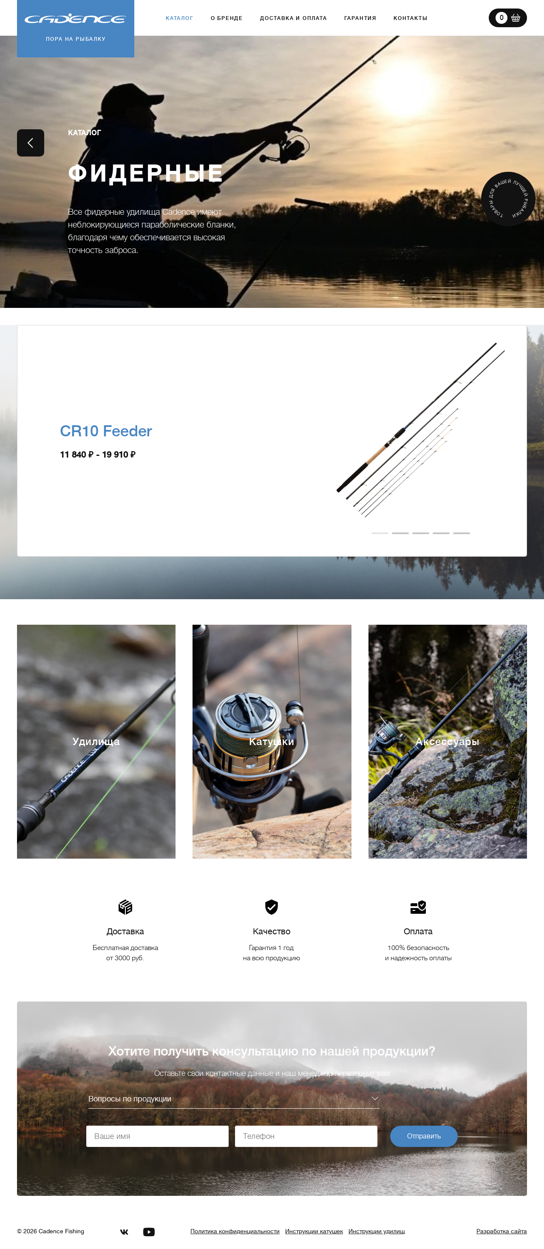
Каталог (180, 18)
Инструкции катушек (314, 1231)
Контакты (411, 18)
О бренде (227, 18)
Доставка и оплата (293, 18)
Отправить (424, 1136)
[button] (379, 533)
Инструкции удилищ (376, 1231)
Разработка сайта (501, 1231)
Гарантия (360, 18)
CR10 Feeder (106, 431)
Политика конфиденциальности (235, 1231)
